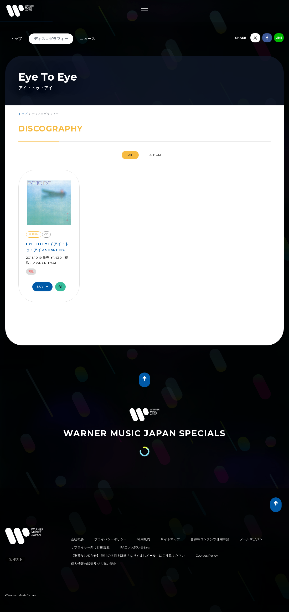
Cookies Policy (206, 555)
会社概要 (77, 539)
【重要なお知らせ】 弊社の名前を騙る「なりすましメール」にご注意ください (128, 555)
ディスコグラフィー (51, 38)
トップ (16, 38)
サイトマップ (170, 539)
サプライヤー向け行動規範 (90, 547)
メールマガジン (251, 539)
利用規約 (143, 539)
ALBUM (155, 155)
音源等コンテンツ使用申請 (209, 539)
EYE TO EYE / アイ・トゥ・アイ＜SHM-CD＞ (47, 247)
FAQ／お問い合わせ (135, 547)
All (130, 155)
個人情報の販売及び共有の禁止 (93, 564)
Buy (44, 286)
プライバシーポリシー (110, 539)
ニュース (87, 38)
